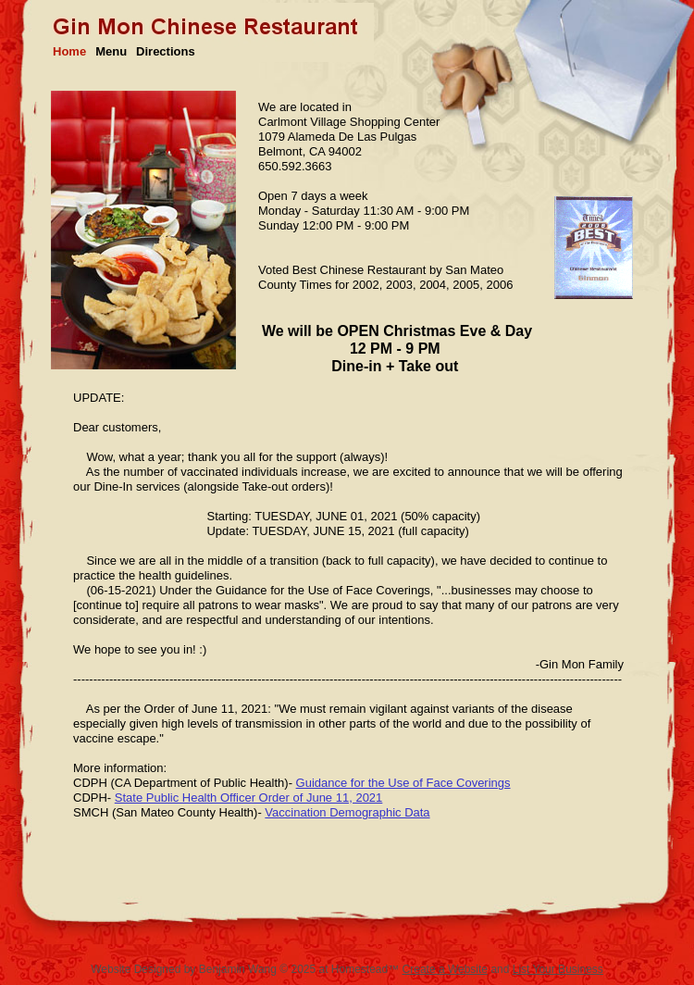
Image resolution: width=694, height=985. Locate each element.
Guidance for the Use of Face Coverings (403, 783)
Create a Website (446, 969)
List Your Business (558, 969)
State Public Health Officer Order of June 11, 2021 (249, 797)
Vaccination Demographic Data (347, 812)
